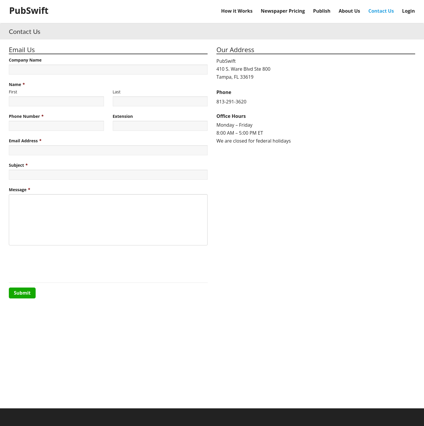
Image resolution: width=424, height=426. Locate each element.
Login (408, 11)
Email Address (23, 140)
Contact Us (381, 11)
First (13, 92)
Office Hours (231, 116)
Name (15, 84)
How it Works (237, 11)
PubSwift (29, 10)
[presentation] (53, 263)
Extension (123, 116)
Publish (321, 11)
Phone (223, 92)
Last (117, 92)
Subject (16, 165)
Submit (22, 293)
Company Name (25, 60)
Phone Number (24, 116)
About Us (349, 11)
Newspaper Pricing (283, 11)
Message (17, 189)
